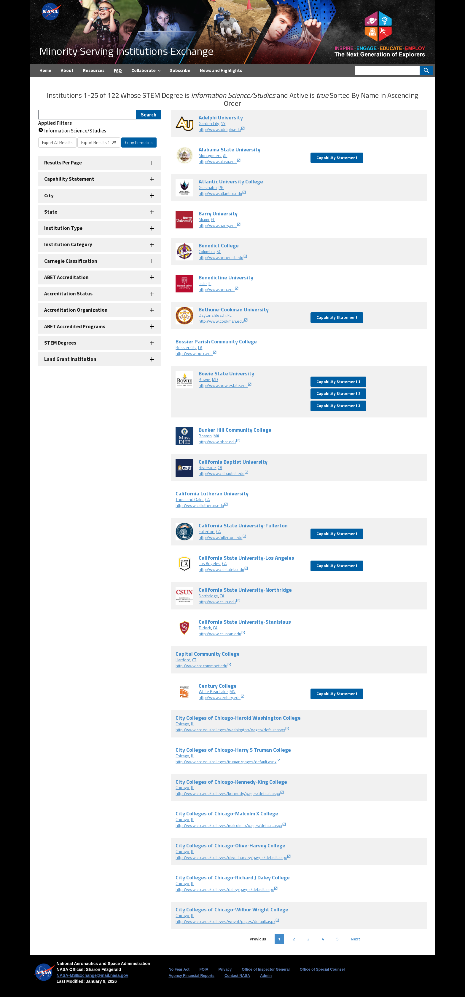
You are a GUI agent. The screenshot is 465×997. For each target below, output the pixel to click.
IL (209, 283)
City (49, 195)
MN (232, 691)
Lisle (203, 283)
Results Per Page (63, 162)
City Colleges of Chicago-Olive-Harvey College (230, 845)
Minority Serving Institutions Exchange (126, 51)
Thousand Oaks (189, 499)
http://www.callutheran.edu (202, 505)
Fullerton (206, 531)
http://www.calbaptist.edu (224, 473)
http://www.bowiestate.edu (225, 385)
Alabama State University (229, 149)
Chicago (182, 724)
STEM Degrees (60, 343)
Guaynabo (208, 187)
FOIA (203, 969)
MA (216, 436)
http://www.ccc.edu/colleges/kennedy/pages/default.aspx (230, 793)
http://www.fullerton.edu (222, 537)
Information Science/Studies (72, 130)
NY (223, 123)
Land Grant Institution (70, 359)
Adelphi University (221, 117)
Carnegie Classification (70, 261)
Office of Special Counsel (322, 969)
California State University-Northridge (245, 590)
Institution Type (63, 228)
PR (221, 187)
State (50, 212)
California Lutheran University (212, 493)
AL (225, 155)
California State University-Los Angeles (246, 558)
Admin (266, 976)
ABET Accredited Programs (74, 326)
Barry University (218, 213)
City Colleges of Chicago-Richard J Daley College (233, 877)
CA (220, 467)
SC (218, 251)
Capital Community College (208, 654)
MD (215, 379)
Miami (204, 219)
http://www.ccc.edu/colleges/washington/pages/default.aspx (232, 729)
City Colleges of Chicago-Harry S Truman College (233, 750)
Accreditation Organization (76, 310)
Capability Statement (69, 179)
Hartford (183, 660)
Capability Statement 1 (338, 381)
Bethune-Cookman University (234, 309)
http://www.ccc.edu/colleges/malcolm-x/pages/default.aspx (231, 825)
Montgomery (210, 155)
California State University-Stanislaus (245, 622)
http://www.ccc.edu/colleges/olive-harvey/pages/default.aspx (233, 857)
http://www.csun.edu (219, 601)
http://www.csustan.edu (222, 633)
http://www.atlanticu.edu (222, 193)
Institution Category (68, 244)
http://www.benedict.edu (223, 257)
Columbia (207, 251)
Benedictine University (226, 277)
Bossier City (186, 347)
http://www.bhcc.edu (219, 442)
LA (200, 347)
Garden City (209, 123)
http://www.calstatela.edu (223, 569)
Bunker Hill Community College (235, 430)
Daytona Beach (212, 315)
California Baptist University (233, 462)
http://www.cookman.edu (223, 321)
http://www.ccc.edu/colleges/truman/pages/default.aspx (228, 761)
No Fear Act (178, 969)
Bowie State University (226, 373)
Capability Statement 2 (338, 393)
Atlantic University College (231, 181)
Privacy (225, 969)
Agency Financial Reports (191, 976)
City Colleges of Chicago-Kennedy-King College (231, 782)
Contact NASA (237, 976)
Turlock (205, 628)
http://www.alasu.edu (220, 161)
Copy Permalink (139, 142)
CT (194, 660)
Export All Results (57, 142)
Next (355, 939)
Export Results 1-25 (99, 142)
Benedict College (219, 245)
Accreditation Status (68, 293)
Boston (205, 436)
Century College (218, 686)
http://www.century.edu (222, 697)
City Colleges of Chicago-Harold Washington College (238, 718)
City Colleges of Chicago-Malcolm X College (227, 813)
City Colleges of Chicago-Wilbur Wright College (232, 909)
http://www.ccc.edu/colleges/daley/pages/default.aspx (227, 889)
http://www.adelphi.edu (222, 129)
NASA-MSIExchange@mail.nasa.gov (92, 975)
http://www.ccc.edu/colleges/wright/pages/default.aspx (227, 921)
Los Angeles (209, 563)
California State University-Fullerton (243, 525)
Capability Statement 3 (338, 405)
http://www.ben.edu (219, 289)
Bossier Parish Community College (216, 341)
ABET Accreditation (66, 277)
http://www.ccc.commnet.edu (203, 665)
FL (213, 219)
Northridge (208, 596)
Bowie (204, 379)
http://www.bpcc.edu (196, 353)
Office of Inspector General (266, 969)
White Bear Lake (213, 691)
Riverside (207, 467)
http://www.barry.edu (220, 225)
